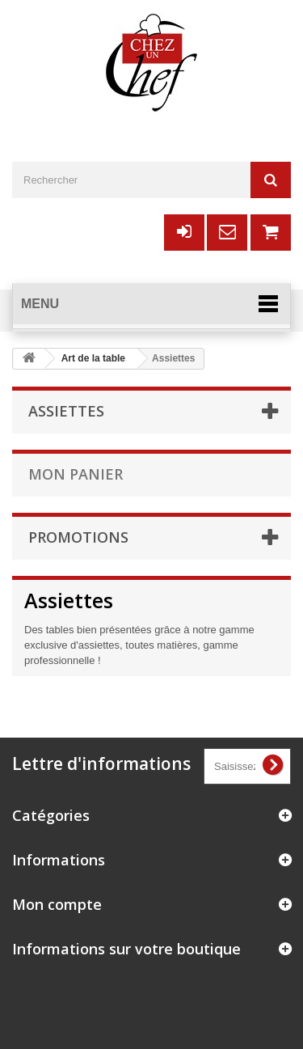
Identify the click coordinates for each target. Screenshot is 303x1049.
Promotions (78, 537)
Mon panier (75, 474)
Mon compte (57, 904)
